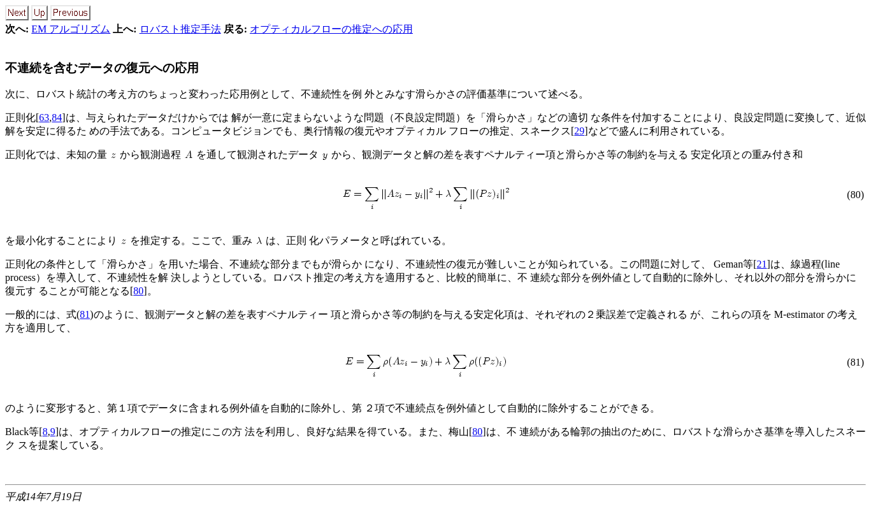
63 (44, 117)
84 (57, 117)
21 (762, 264)
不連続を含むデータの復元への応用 (102, 68)
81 (85, 314)
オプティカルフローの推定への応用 (331, 29)
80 (138, 290)
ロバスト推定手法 (180, 29)
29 (579, 130)
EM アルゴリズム (70, 29)
